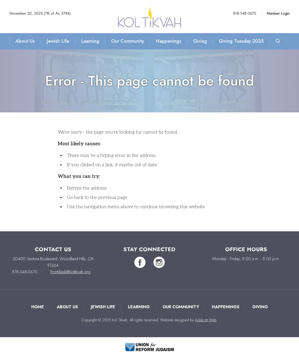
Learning (90, 41)
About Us (25, 41)
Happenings (168, 41)
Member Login (278, 13)
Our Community (127, 41)
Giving (200, 41)
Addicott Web (205, 320)
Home (37, 307)
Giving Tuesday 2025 (241, 41)
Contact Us (53, 249)
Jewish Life (58, 41)
